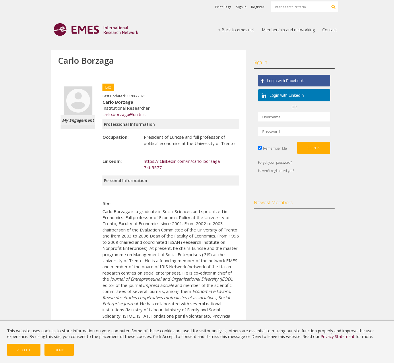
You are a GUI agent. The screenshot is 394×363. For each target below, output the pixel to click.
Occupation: (115, 137)
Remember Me (275, 148)
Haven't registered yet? (276, 170)
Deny (59, 349)
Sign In (241, 7)
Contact (329, 29)
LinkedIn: (112, 161)
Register (257, 7)
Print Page (223, 7)
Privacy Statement (337, 336)
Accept (23, 349)
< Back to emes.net (236, 29)
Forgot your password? (275, 162)
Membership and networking (288, 29)
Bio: (106, 203)
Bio (108, 87)
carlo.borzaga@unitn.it (124, 114)
